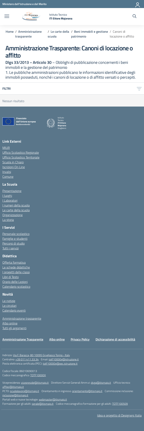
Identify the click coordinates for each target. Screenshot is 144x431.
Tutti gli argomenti (14, 328)
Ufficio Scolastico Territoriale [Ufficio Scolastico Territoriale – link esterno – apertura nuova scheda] (20, 157)
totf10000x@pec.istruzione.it (60, 363)
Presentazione (11, 190)
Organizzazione (12, 214)
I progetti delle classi (16, 272)
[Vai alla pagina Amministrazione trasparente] (28, 34)
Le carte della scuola (16, 210)
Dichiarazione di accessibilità (115, 339)
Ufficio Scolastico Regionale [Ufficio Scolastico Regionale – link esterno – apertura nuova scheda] (20, 152)
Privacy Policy (80, 339)
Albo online (9, 323)
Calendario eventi (14, 310)
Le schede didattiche (16, 267)
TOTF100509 (120, 404)
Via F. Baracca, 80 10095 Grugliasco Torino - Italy (41, 355)
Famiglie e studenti (14, 238)
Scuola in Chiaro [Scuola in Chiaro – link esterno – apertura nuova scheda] (13, 162)
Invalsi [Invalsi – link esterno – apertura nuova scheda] (6, 171)
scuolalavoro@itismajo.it (24, 391)
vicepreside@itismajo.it (35, 382)
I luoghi (7, 195)
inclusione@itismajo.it (15, 395)
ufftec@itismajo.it (13, 387)
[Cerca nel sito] (134, 16)
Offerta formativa (14, 262)
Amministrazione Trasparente (22, 339)
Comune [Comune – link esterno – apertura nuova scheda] (7, 176)
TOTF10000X (38, 375)
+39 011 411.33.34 (27, 359)
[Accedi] (138, 4)
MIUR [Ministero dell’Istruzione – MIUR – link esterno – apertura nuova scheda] (6, 147)
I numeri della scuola (16, 205)
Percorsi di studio (13, 243)
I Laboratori (9, 200)
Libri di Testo (10, 276)
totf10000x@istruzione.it (64, 359)
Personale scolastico (15, 233)
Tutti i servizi (10, 248)
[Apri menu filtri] (139, 88)
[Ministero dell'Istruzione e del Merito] (24, 4)
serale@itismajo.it (42, 404)
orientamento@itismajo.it (87, 391)
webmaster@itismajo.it (53, 399)
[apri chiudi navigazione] (6, 16)
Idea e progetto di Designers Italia (119, 415)
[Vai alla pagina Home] (10, 31)
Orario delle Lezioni (15, 281)
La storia (8, 219)
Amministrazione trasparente (21, 318)
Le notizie (8, 300)
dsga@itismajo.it (101, 382)
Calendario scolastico (16, 286)
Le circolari (9, 305)
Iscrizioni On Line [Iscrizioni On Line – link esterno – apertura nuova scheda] (13, 167)
